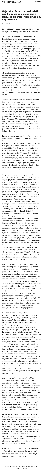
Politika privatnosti (21, 468)
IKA (22, 443)
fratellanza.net (11, 2)
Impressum (34, 466)
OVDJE (34, 454)
